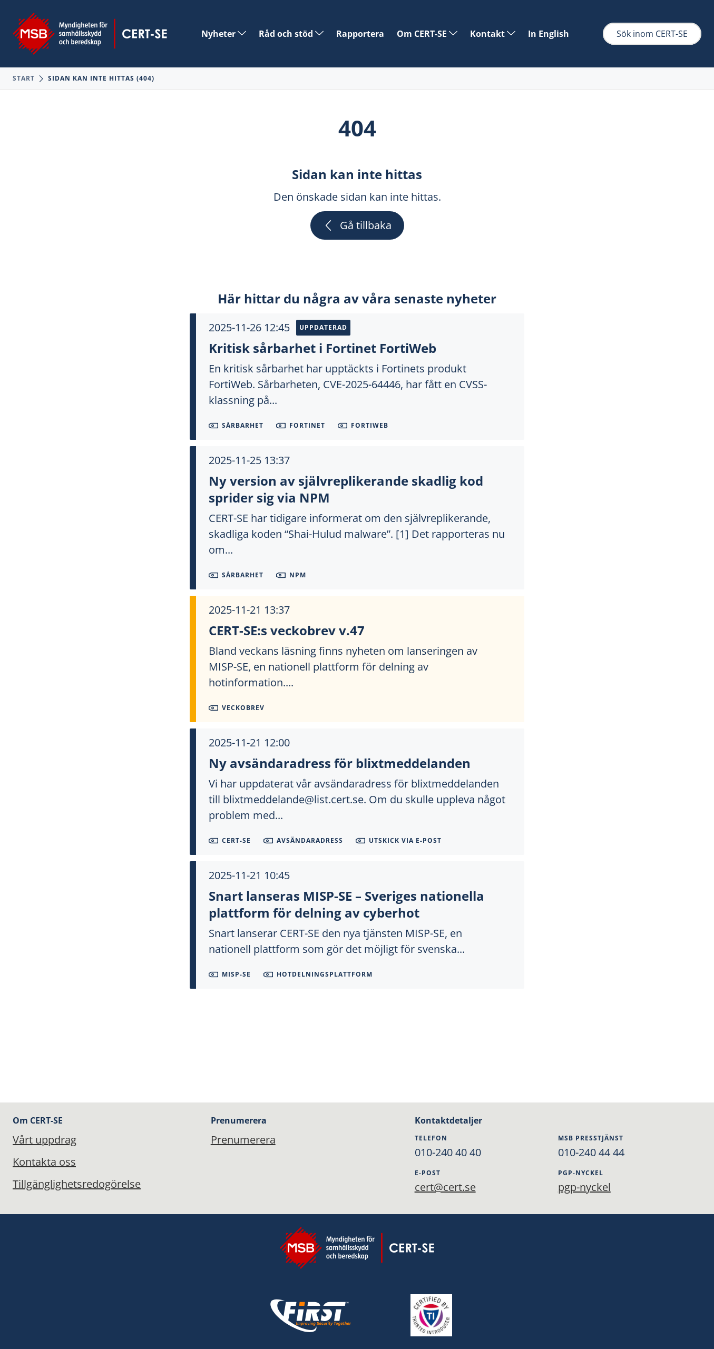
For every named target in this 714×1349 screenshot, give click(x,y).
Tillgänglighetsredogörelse (77, 1184)
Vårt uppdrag (44, 1140)
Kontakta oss (44, 1162)
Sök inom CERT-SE (652, 34)
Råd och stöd (291, 34)
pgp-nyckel (584, 1187)
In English (548, 34)
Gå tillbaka (357, 225)
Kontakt (492, 34)
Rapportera (360, 34)
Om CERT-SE (427, 34)
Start (24, 78)
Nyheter (223, 34)
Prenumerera (243, 1140)
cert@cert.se (445, 1187)
